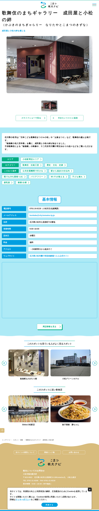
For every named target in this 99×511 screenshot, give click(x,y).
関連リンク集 (49, 452)
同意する (49, 505)
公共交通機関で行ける (33, 171)
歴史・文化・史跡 (55, 165)
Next (94, 363)
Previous (4, 363)
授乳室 (7, 183)
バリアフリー (37, 177)
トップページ (6, 440)
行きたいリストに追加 (68, 118)
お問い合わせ (74, 452)
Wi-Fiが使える (58, 177)
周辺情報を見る (49, 327)
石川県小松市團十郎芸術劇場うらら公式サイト (49, 256)
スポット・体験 (18, 440)
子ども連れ (77, 177)
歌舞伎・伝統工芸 (31, 165)
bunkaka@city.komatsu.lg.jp (42, 215)
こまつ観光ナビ (49, 5)
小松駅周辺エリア (31, 159)
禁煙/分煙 (22, 183)
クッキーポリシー (23, 500)
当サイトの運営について (25, 452)
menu (94, 5)
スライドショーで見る (31, 118)
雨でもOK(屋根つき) (13, 177)
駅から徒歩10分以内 (60, 171)
